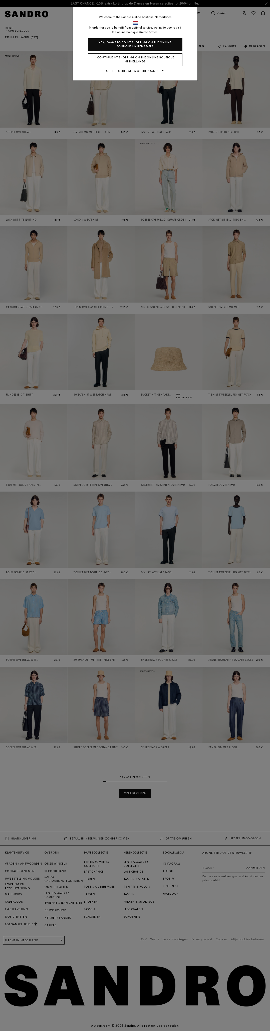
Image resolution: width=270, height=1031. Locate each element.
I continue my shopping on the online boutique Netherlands (135, 59)
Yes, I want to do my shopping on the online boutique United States (135, 44)
